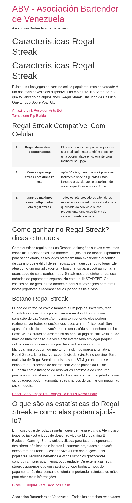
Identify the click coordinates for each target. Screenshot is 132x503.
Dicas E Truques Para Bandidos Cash (41, 485)
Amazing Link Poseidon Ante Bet (37, 110)
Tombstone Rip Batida (29, 116)
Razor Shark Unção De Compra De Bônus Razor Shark (54, 394)
